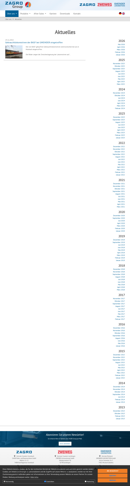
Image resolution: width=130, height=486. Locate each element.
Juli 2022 (121, 159)
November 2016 (119, 330)
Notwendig (9, 481)
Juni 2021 (121, 199)
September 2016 (119, 336)
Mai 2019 (121, 250)
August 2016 (120, 338)
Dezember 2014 (119, 387)
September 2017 (119, 304)
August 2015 (120, 362)
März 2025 (121, 84)
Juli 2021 (121, 196)
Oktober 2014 (120, 392)
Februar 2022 (120, 172)
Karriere (53, 13)
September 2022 (119, 154)
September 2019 (119, 242)
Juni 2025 (121, 76)
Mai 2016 (121, 343)
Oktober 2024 (120, 95)
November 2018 (119, 272)
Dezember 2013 (119, 411)
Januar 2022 (120, 175)
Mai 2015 (121, 367)
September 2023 (119, 120)
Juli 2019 (121, 245)
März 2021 (121, 207)
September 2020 (119, 218)
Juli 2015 (121, 365)
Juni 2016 (121, 341)
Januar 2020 (120, 231)
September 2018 (119, 274)
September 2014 (119, 394)
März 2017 (121, 316)
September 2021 (119, 191)
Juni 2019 (121, 247)
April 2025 (121, 81)
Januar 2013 (120, 418)
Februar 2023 (120, 135)
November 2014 (119, 389)
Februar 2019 (120, 258)
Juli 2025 (121, 74)
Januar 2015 (120, 378)
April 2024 (121, 103)
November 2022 (119, 149)
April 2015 (121, 370)
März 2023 (121, 132)
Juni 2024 (121, 100)
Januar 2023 (120, 138)
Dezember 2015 (119, 355)
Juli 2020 (121, 221)
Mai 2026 (121, 44)
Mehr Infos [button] (34, 477)
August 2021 (120, 194)
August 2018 (120, 277)
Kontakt (77, 13)
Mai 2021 (121, 201)
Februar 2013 (120, 416)
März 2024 (121, 106)
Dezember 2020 (119, 215)
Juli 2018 (121, 279)
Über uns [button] (11, 13)
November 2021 (119, 186)
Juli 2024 (121, 98)
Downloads (65, 13)
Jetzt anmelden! (65, 444)
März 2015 (121, 373)
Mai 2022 (121, 164)
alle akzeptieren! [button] (112, 471)
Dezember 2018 (119, 269)
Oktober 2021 (120, 189)
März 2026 (121, 49)
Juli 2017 (121, 309)
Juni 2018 (121, 282)
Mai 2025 (121, 79)
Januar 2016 (120, 346)
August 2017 (120, 306)
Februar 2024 (120, 108)
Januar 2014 (120, 402)
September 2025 (119, 69)
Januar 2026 (120, 55)
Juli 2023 (121, 125)
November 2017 (119, 298)
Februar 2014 (120, 399)
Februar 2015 (120, 375)
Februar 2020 (120, 228)
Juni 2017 (121, 311)
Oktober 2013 (120, 413)
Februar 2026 (120, 52)
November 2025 (119, 63)
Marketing (89, 481)
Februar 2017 (120, 319)
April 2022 (121, 167)
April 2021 (121, 204)
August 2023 (120, 122)
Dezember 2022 (119, 146)
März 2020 (121, 226)
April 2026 (121, 47)
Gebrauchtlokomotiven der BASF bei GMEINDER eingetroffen (34, 42)
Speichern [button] (112, 476)
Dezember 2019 (119, 240)
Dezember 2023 (119, 117)
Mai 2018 (121, 284)
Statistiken (49, 481)
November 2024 (119, 93)
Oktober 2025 (120, 66)
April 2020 (121, 223)
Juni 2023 (121, 127)
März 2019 (121, 255)
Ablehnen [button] (112, 480)
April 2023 (121, 130)
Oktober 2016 (120, 333)
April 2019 (121, 253)
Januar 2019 (120, 260)
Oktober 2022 (120, 152)
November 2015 (119, 357)
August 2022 (120, 157)
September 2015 (119, 360)
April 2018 (121, 287)
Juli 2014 (121, 397)
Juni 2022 (121, 162)
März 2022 (121, 170)
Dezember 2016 (119, 328)
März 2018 (121, 290)
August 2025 (120, 71)
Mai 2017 (121, 314)
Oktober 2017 (120, 301)
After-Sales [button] (39, 13)
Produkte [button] (24, 13)
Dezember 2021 (119, 183)
